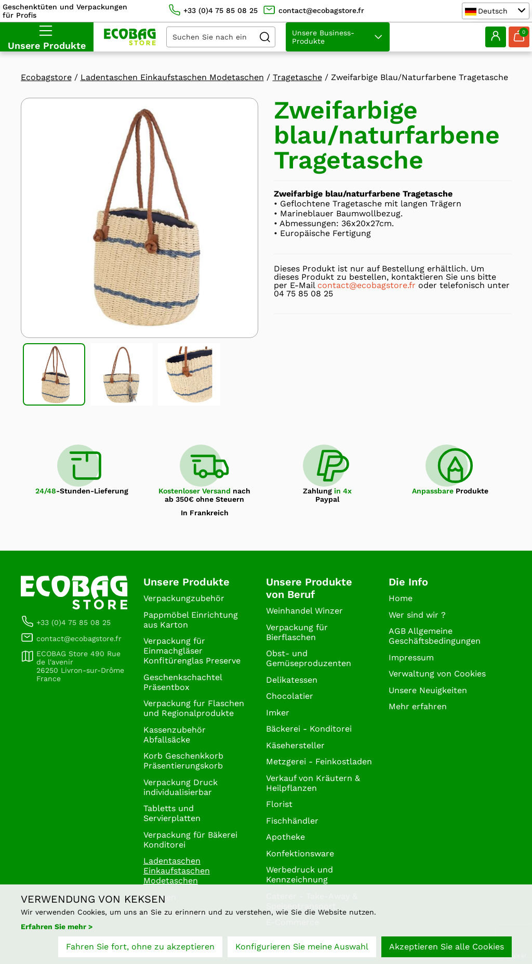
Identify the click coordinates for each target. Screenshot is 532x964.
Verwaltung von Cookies (437, 674)
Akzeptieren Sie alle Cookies (446, 947)
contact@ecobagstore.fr (366, 285)
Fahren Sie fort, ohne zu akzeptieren (140, 947)
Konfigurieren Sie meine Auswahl (301, 947)
